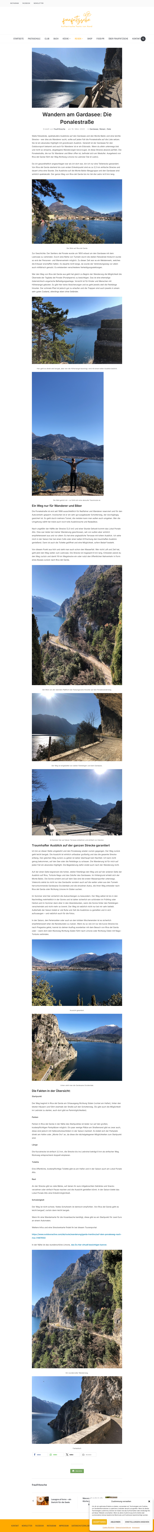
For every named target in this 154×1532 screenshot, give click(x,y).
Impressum (136, 1527)
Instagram (14, 3)
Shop (89, 38)
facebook (26, 3)
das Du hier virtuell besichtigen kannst (88, 1244)
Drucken (78, 1471)
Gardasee (94, 129)
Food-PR (100, 38)
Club (47, 38)
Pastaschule (34, 38)
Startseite (18, 38)
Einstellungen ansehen (137, 1522)
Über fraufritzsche (118, 38)
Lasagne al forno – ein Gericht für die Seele (61, 1500)
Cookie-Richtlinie (108, 1527)
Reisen (78, 38)
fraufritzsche (59, 129)
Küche (66, 38)
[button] (149, 1501)
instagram (51, 1525)
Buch (56, 38)
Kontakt (136, 38)
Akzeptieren (99, 1522)
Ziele (109, 129)
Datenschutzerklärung (123, 1527)
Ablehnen (115, 1522)
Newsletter (38, 3)
